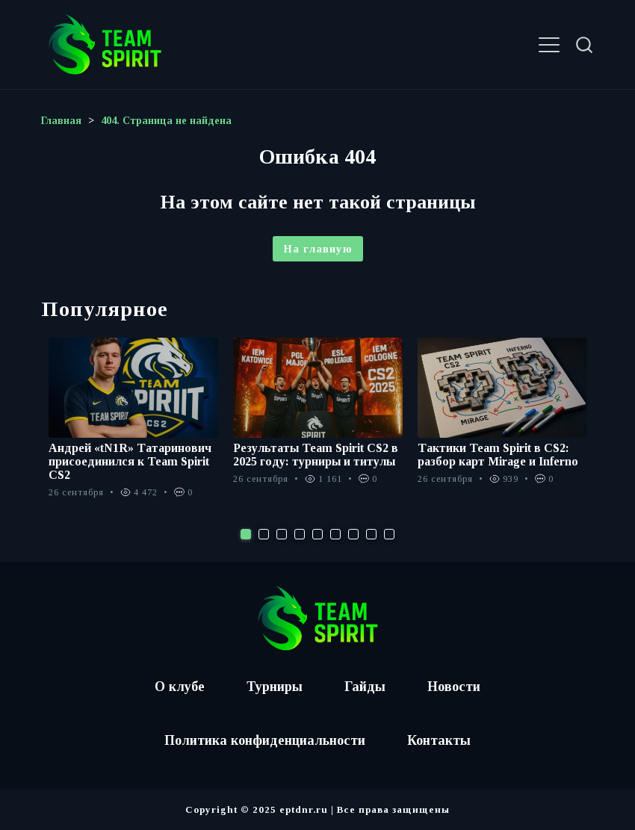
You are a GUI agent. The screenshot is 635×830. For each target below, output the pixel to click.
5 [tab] (317, 534)
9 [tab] (389, 534)
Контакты (439, 740)
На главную (318, 249)
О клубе (180, 686)
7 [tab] (353, 534)
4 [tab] (299, 534)
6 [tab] (335, 534)
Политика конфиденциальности (264, 740)
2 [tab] (263, 534)
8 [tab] (371, 534)
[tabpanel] (133, 426)
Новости (453, 686)
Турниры (275, 686)
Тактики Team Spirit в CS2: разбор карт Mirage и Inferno (498, 455)
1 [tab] (246, 534)
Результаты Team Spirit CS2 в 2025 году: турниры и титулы (315, 455)
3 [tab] (281, 534)
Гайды (364, 686)
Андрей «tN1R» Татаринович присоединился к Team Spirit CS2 (130, 461)
